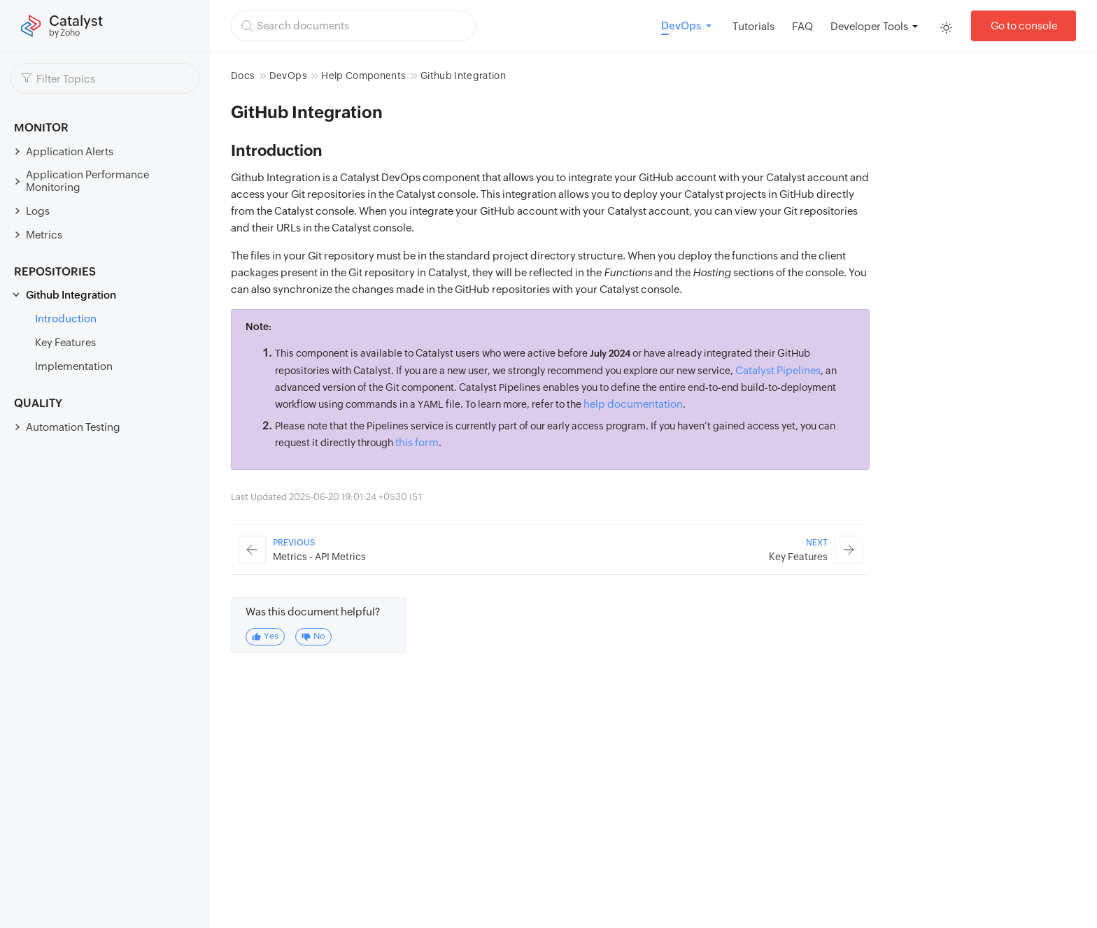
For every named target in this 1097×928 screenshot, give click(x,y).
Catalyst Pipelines (778, 370)
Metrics (44, 235)
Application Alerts (69, 151)
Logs (38, 211)
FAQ (802, 26)
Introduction (66, 318)
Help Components (363, 75)
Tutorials (753, 26)
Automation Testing (73, 427)
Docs (242, 75)
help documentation (633, 404)
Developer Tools (869, 26)
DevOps (287, 75)
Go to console (1024, 25)
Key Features (65, 342)
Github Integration (71, 295)
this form (417, 442)
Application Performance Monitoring (87, 181)
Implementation (74, 366)
